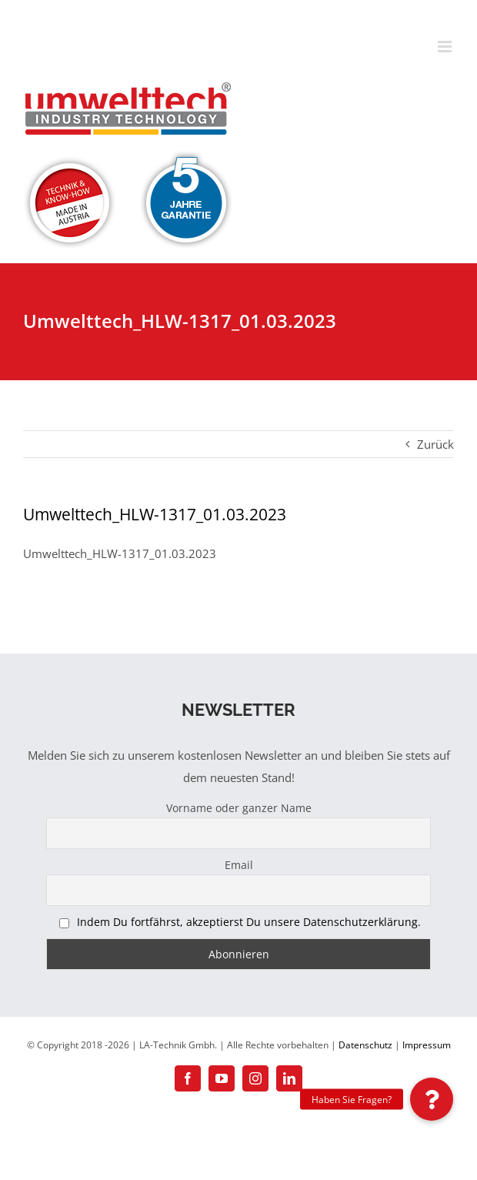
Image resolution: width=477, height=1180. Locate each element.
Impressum (426, 1044)
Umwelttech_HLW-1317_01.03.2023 (119, 553)
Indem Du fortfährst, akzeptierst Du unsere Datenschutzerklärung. (249, 921)
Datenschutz (365, 1044)
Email (239, 864)
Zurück (435, 444)
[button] (431, 1099)
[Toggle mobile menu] (446, 46)
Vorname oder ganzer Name (239, 808)
